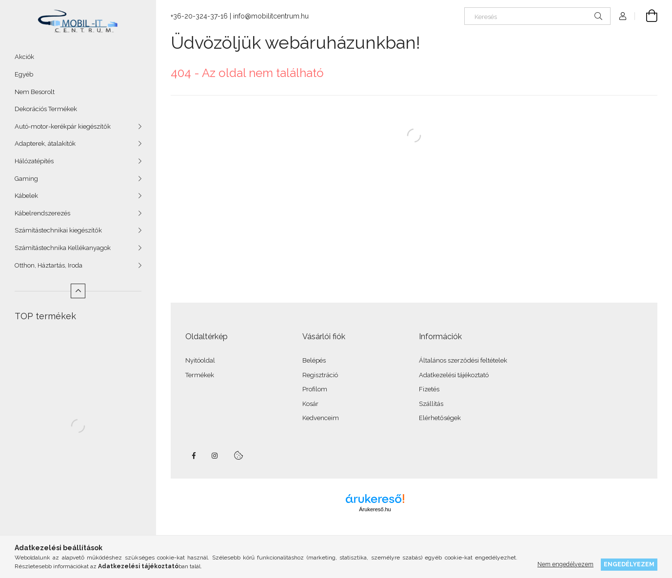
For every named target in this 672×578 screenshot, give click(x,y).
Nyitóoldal (200, 360)
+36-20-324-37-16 (199, 16)
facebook (193, 455)
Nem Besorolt (35, 92)
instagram (215, 455)
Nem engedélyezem (565, 564)
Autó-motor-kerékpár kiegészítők (63, 126)
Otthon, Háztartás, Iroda (48, 265)
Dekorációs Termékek (46, 109)
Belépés (314, 360)
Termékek (199, 375)
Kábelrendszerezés (42, 213)
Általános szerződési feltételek (463, 360)
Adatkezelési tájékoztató (454, 375)
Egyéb (24, 74)
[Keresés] (537, 16)
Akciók (24, 56)
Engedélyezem (629, 564)
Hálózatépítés (34, 161)
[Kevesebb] (78, 291)
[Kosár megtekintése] (646, 16)
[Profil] (623, 16)
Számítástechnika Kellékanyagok (63, 247)
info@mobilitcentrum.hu (271, 16)
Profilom (314, 389)
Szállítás (431, 403)
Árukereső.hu (375, 509)
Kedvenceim (320, 418)
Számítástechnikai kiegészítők (58, 230)
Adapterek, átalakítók (45, 143)
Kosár (310, 403)
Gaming (26, 178)
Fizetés (429, 389)
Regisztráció (320, 375)
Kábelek (26, 195)
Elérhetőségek (440, 418)
